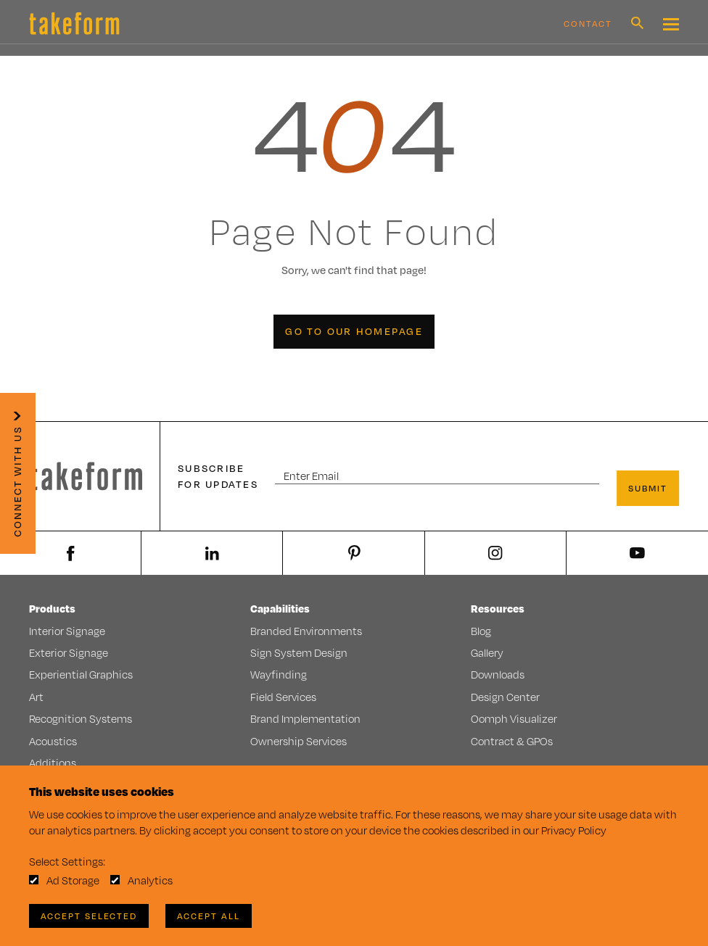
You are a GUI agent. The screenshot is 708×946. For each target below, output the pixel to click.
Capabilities (280, 608)
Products (52, 608)
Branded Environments (306, 631)
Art (36, 697)
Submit (647, 488)
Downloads (497, 674)
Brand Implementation (305, 718)
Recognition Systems (80, 718)
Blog (481, 631)
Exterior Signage (68, 652)
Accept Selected (89, 916)
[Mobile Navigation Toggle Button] (671, 24)
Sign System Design (298, 652)
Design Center (505, 697)
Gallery (487, 652)
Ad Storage (72, 880)
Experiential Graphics (81, 674)
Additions (52, 763)
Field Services (283, 697)
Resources (497, 608)
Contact (588, 23)
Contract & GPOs (512, 741)
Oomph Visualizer (514, 718)
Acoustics (53, 741)
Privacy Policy (573, 830)
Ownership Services (298, 741)
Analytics (150, 880)
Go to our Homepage (354, 331)
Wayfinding (278, 674)
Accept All (208, 916)
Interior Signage (67, 631)
